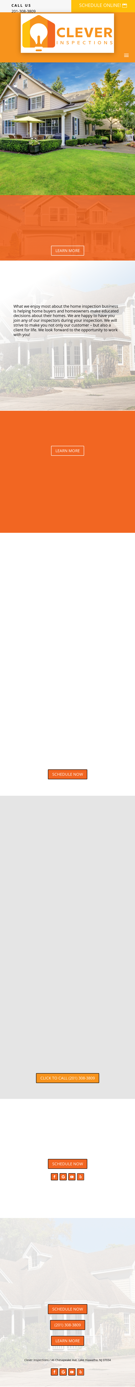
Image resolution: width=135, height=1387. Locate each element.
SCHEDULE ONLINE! (100, 5)
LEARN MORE (67, 250)
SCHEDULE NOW (67, 774)
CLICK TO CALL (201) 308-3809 (67, 1078)
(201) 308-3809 (67, 1325)
